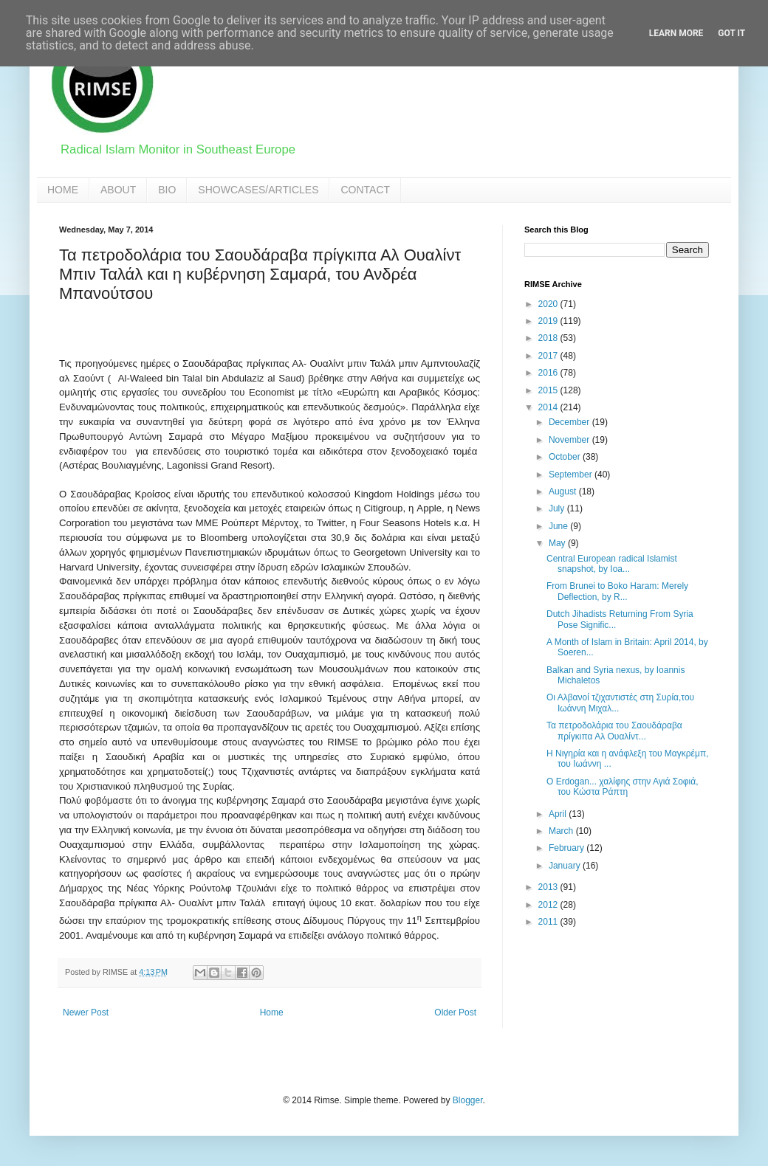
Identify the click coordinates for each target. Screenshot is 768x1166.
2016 (549, 373)
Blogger (468, 1100)
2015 (549, 390)
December (570, 422)
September (571, 474)
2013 (549, 887)
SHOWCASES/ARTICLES (258, 190)
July (558, 508)
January (566, 865)
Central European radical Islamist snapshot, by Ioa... (611, 563)
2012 (549, 905)
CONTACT (365, 190)
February (567, 848)
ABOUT (118, 190)
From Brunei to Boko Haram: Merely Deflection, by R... (617, 591)
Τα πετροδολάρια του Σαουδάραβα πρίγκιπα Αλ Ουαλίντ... (614, 730)
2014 (549, 407)
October (566, 457)
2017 (549, 356)
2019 (549, 321)
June (559, 526)
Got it (731, 33)
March (562, 831)
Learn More (676, 33)
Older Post (455, 1012)
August (564, 491)
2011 (549, 922)
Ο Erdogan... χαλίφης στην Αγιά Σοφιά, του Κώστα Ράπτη (622, 786)
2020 (549, 304)
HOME (62, 190)
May (558, 543)
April (559, 814)
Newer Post (86, 1012)
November (570, 440)
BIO (167, 190)
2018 (549, 338)
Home (272, 1012)
